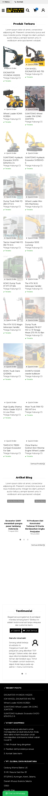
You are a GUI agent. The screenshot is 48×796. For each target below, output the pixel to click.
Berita (10, 501)
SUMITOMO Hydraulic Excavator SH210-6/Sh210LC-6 (13, 160)
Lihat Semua (30, 630)
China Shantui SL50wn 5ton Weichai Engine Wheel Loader (35, 448)
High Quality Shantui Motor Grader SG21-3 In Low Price (12, 409)
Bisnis (15, 501)
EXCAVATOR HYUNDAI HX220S (18, 695)
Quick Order (10, 68)
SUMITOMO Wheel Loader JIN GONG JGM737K (33, 116)
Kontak (19, 2)
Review (20, 501)
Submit (15, 630)
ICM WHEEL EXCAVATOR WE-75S (19, 699)
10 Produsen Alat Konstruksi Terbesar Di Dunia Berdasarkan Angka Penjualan (35, 526)
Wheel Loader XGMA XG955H (17, 703)
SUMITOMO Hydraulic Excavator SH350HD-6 (35, 160)
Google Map (9, 790)
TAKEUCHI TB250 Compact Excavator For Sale (12, 448)
